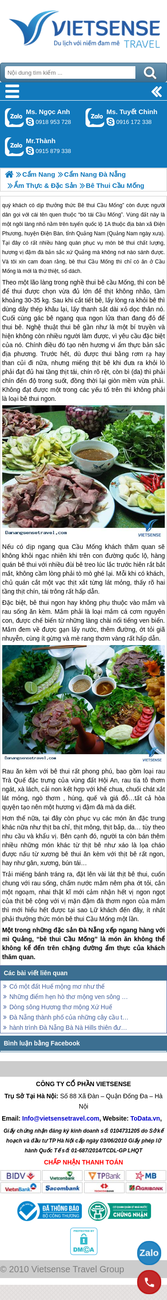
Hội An (108, 780)
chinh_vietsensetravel (110, 121)
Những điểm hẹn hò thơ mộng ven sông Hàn (70, 996)
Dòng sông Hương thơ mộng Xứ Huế (60, 1007)
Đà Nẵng (91, 930)
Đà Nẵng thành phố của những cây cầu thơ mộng (70, 1017)
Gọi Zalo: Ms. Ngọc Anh (14, 117)
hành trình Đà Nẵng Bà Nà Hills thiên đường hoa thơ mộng (70, 1027)
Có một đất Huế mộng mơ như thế (57, 986)
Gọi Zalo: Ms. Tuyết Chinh (95, 117)
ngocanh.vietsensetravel (29, 121)
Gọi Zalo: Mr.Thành (14, 146)
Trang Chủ (83, 29)
